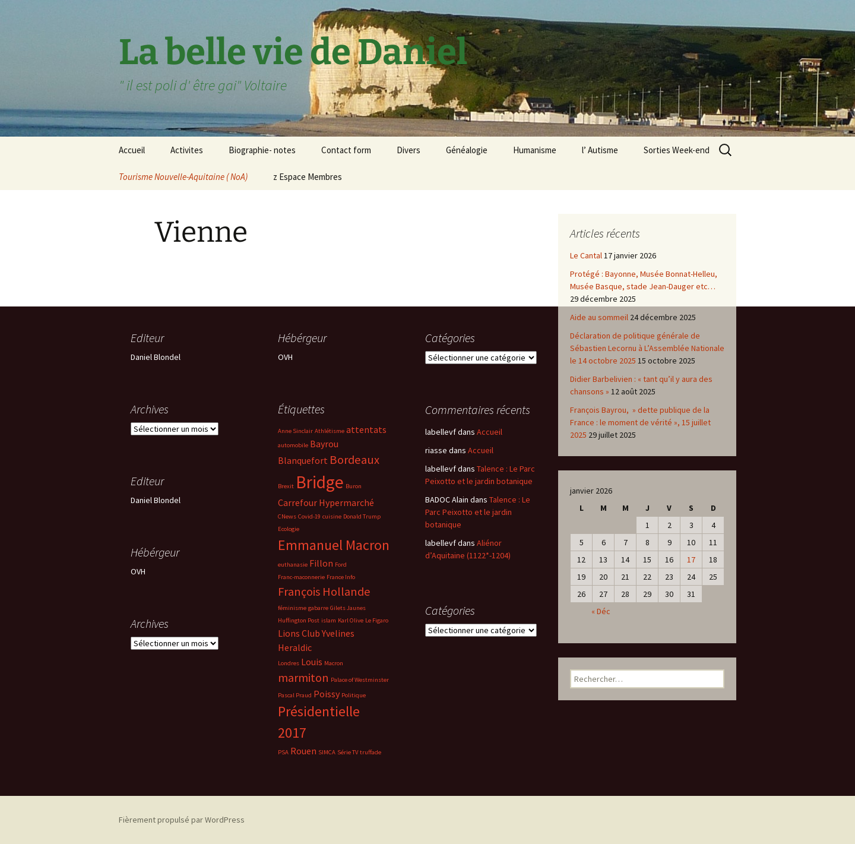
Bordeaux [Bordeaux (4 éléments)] (354, 459)
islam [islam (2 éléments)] (328, 620)
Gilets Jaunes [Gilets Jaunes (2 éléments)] (348, 608)
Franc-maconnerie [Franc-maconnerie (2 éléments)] (301, 577)
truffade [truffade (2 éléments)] (370, 752)
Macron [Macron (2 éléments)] (333, 663)
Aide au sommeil (599, 317)
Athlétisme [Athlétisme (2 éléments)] (329, 431)
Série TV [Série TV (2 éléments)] (347, 752)
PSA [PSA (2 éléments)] (283, 752)
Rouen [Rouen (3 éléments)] (303, 751)
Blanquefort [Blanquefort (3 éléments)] (303, 460)
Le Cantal (586, 255)
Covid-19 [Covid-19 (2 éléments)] (309, 516)
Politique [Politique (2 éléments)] (353, 695)
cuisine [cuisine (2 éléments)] (331, 516)
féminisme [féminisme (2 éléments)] (292, 608)
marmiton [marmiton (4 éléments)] (303, 677)
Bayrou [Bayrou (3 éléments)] (324, 444)
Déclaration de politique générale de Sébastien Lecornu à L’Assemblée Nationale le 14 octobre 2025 (647, 348)
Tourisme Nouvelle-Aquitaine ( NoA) (183, 176)
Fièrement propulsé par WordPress (182, 819)
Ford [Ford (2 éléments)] (341, 564)
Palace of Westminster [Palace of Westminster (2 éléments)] (360, 680)
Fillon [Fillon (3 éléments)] (321, 563)
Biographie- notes (262, 150)
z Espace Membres (307, 176)
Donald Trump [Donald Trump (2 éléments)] (362, 516)
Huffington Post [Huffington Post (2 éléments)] (298, 620)
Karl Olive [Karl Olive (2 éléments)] (350, 620)
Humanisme (534, 150)
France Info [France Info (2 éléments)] (341, 577)
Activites (186, 150)
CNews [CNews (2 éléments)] (287, 516)
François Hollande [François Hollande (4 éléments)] (324, 591)
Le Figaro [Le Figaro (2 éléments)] (376, 620)
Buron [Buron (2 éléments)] (354, 486)
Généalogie (466, 150)
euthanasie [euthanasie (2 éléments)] (293, 564)
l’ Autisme (600, 150)
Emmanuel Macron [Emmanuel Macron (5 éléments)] (334, 545)
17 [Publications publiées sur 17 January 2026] (691, 559)
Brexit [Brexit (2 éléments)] (286, 486)
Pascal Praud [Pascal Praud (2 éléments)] (295, 695)
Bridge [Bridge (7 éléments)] (320, 482)
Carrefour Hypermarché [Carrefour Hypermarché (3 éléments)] (326, 502)
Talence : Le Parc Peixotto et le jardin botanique (477, 512)
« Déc (600, 611)
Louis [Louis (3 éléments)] (311, 662)
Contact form (346, 150)
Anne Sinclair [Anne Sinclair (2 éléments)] (295, 431)
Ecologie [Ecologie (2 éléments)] (288, 529)
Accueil (132, 150)
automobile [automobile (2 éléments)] (293, 445)
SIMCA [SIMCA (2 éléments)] (326, 752)
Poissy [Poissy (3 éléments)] (327, 694)
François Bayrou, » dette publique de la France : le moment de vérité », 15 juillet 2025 (640, 422)
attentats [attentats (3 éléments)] (366, 429)
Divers (408, 150)
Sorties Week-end (677, 150)
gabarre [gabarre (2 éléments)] (318, 608)
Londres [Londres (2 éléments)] (288, 663)
